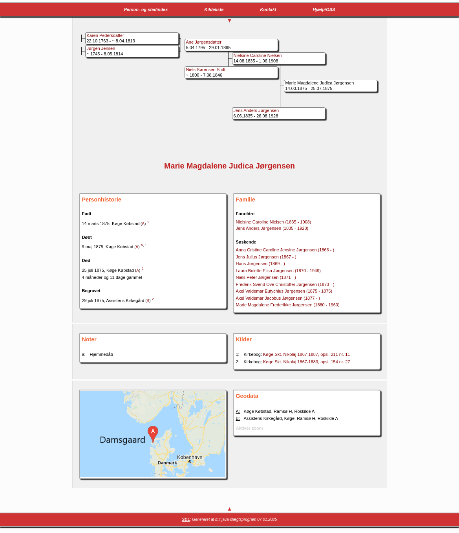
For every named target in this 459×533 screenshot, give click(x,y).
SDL (186, 519)
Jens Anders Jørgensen (272, 228)
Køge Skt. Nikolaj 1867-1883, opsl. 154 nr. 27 (306, 361)
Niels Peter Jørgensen (266, 277)
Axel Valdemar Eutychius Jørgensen (284, 291)
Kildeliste (214, 9)
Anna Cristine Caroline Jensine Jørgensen (285, 249)
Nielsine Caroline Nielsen (273, 222)
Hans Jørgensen (260, 263)
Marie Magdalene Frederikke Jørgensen (288, 304)
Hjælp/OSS (324, 9)
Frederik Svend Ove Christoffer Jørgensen (285, 284)
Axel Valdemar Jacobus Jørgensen (278, 298)
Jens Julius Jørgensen (266, 257)
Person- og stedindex (146, 9)
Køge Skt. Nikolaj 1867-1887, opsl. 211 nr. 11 (306, 354)
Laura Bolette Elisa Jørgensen (278, 270)
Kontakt (268, 9)
